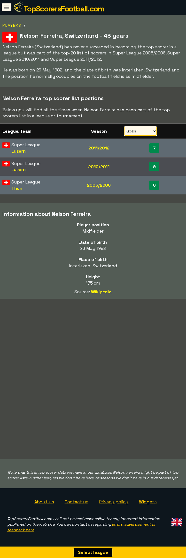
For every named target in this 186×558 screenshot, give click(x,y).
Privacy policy (114, 502)
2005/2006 (99, 185)
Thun (16, 188)
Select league (93, 552)
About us (44, 502)
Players (11, 25)
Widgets (147, 502)
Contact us (76, 502)
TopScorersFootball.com (63, 9)
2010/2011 (98, 166)
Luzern (18, 151)
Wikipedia (101, 292)
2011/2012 (98, 148)
